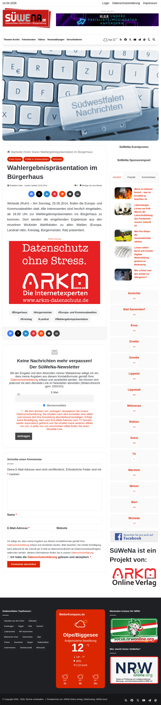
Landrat (44, 319)
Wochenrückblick (54, 405)
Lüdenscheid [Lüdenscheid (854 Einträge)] (9, 631)
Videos (41, 39)
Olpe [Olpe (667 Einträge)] (39, 637)
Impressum (150, 3)
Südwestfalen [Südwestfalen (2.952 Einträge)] (43, 642)
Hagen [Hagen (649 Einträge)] (21, 626)
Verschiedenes (74, 39)
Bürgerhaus (20, 312)
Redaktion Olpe (16, 185)
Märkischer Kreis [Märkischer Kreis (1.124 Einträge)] (11, 637)
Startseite (15, 152)
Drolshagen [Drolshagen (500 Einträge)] (9, 626)
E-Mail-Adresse (18, 528)
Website (61, 528)
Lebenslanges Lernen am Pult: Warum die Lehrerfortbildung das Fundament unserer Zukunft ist (143, 215)
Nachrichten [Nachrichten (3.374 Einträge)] (27, 637)
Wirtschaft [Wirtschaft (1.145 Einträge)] (40, 648)
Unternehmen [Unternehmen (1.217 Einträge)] (10, 648)
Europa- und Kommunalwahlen (78, 312)
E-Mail (54, 392)
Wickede (57, 159)
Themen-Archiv (12, 39)
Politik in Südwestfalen (37, 159)
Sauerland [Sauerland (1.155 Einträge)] (18, 642)
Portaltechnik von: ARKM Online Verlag (64, 699)
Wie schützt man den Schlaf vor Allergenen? (143, 273)
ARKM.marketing (107, 11)
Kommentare (148, 177)
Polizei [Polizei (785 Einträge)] (7, 642)
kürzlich (117, 177)
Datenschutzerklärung (126, 3)
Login (105, 3)
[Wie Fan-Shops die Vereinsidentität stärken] (123, 235)
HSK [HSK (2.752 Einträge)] (30, 626)
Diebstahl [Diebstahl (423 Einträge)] (32, 621)
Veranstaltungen (55, 39)
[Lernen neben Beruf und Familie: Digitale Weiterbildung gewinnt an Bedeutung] (123, 252)
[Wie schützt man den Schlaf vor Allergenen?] (123, 275)
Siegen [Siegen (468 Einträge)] (30, 642)
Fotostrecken (29, 39)
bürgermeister (43, 312)
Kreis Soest (31, 152)
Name (12, 514)
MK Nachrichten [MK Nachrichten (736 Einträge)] (26, 631)
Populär (131, 177)
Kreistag (27, 319)
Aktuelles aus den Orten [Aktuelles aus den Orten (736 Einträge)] (14, 621)
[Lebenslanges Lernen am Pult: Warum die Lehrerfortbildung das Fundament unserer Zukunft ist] (123, 209)
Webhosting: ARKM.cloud (95, 699)
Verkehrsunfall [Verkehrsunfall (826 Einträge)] (26, 648)
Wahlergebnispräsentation (72, 319)
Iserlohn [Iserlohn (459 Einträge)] (39, 626)
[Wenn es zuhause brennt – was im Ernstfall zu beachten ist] (123, 193)
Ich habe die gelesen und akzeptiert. (49, 557)
